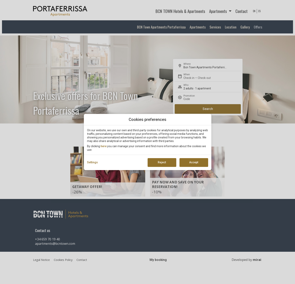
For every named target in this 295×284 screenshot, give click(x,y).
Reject (162, 162)
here (104, 146)
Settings (92, 162)
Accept (193, 162)
